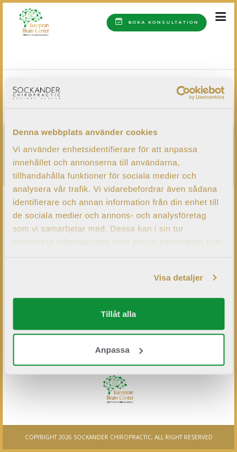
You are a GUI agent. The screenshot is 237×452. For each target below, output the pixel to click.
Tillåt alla (118, 313)
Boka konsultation (157, 21)
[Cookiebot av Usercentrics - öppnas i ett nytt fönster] (176, 93)
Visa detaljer (178, 277)
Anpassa (119, 349)
